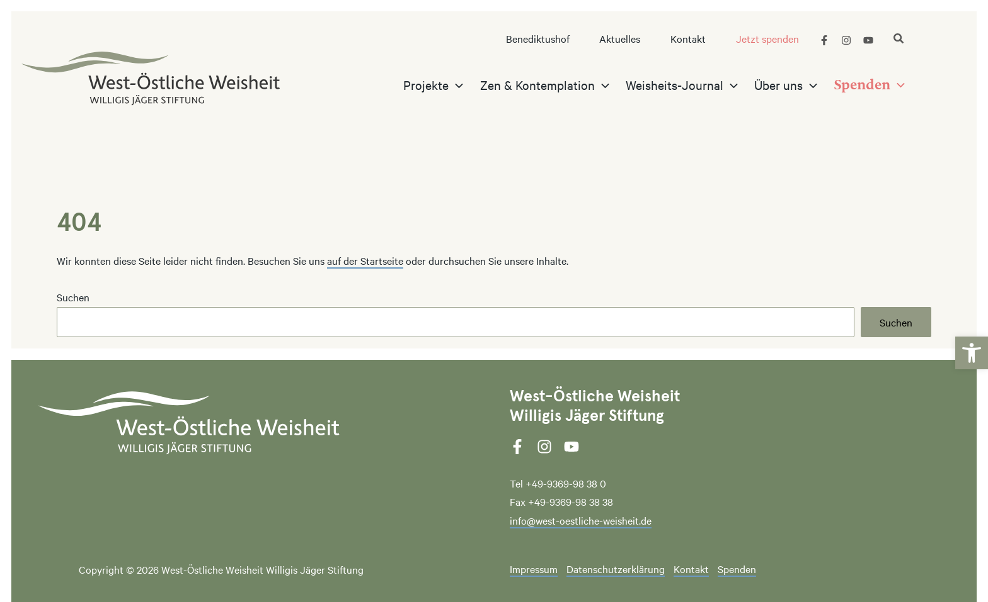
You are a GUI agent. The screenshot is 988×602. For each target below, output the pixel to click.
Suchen (73, 297)
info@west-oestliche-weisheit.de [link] (581, 520)
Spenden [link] (737, 569)
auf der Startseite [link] (365, 260)
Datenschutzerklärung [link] (615, 569)
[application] (468, 85)
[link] (971, 341)
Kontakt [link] (691, 569)
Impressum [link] (534, 569)
